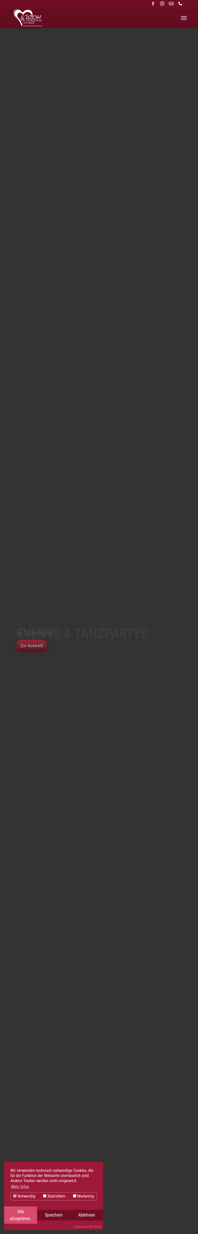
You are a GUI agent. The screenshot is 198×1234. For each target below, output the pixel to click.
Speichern (54, 1215)
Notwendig (24, 1196)
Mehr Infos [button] (20, 1186)
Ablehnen (86, 1215)
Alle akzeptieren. (21, 1215)
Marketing (83, 1196)
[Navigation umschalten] (184, 18)
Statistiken (54, 1196)
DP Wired (95, 1227)
